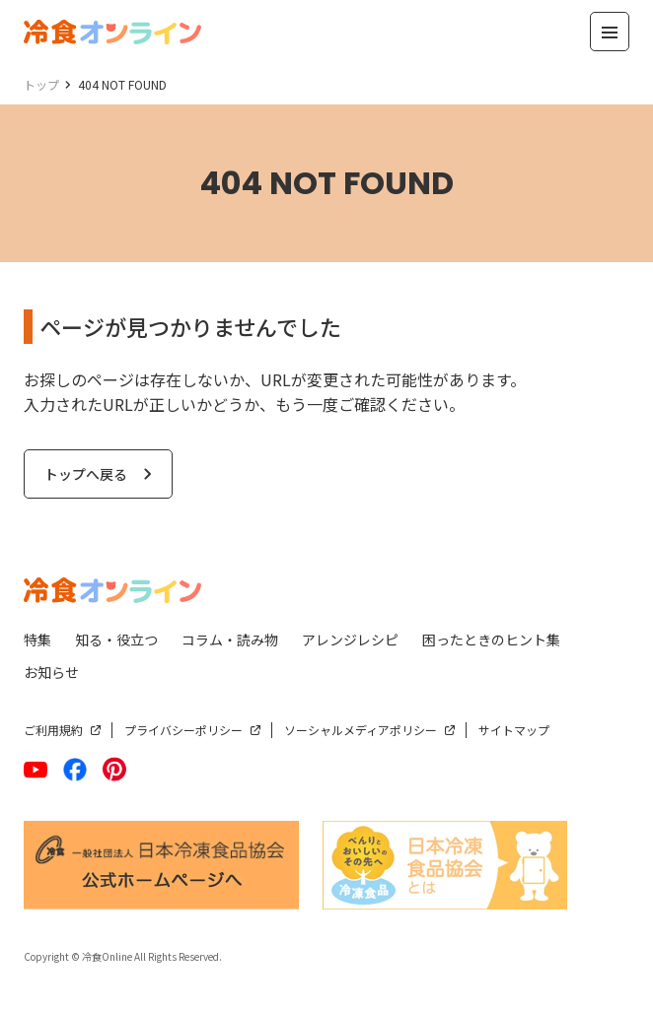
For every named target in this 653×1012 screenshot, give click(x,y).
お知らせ (51, 672)
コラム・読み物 (229, 639)
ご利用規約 (53, 729)
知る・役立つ (116, 639)
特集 (37, 639)
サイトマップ (513, 729)
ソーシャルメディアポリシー (360, 729)
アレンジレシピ (350, 639)
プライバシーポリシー (183, 729)
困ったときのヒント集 (491, 639)
